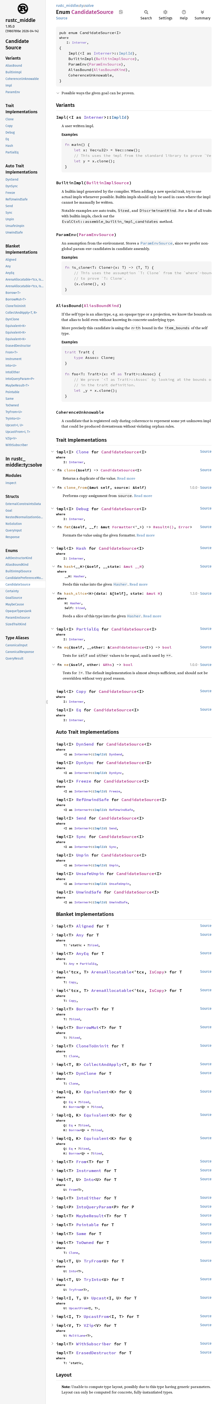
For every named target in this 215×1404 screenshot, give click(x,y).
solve (89, 5)
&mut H (153, 593)
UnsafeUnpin (90, 873)
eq (66, 647)
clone (69, 470)
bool (167, 647)
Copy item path (121, 12)
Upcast (98, 1298)
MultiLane (77, 1335)
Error (184, 527)
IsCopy (156, 972)
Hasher (79, 576)
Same (81, 1233)
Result (160, 527)
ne (66, 664)
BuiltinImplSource (115, 58)
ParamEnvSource (105, 64)
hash (68, 566)
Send (81, 818)
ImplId (125, 53)
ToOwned (85, 1242)
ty (81, 5)
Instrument (88, 1170)
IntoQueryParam (93, 1206)
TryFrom (92, 1261)
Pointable (87, 1224)
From (81, 1161)
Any (80, 935)
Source (61, 18)
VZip (89, 1325)
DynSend (85, 744)
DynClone (86, 1073)
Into (89, 1179)
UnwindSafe (88, 892)
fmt (67, 527)
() (171, 527)
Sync (81, 836)
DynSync (85, 762)
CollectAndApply (102, 1064)
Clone (82, 452)
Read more (126, 478)
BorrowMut (87, 1027)
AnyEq (82, 953)
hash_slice (75, 593)
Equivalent (96, 1091)
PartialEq (87, 629)
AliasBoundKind (110, 69)
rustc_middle (67, 5)
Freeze (83, 781)
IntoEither (88, 1198)
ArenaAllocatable (111, 972)
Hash (81, 548)
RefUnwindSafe (92, 799)
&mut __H (133, 566)
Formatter (122, 527)
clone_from (75, 487)
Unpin (82, 855)
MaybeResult (90, 1215)
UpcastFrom (78, 1308)
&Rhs (107, 664)
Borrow (83, 1009)
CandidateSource (120, 452)
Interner (79, 42)
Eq (78, 710)
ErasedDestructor (96, 1352)
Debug (82, 508)
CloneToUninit (92, 1046)
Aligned (85, 926)
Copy (81, 691)
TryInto (92, 1279)
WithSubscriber (93, 1343)
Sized (80, 608)
